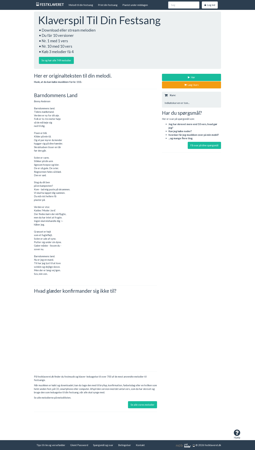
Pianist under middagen (135, 4)
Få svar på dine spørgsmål (204, 145)
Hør (191, 77)
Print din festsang (107, 4)
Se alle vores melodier (142, 404)
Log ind (209, 4)
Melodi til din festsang (81, 4)
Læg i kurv (191, 84)
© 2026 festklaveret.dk (206, 445)
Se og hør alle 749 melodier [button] (56, 60)
